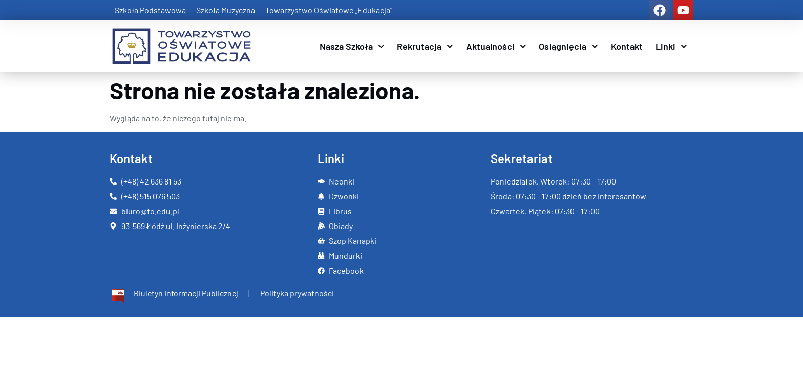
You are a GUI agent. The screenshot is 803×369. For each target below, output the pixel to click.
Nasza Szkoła (352, 46)
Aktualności (496, 46)
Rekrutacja (425, 46)
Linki (671, 46)
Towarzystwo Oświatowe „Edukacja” (328, 10)
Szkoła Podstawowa (150, 10)
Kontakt (627, 46)
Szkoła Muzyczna (225, 10)
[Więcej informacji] (174, 296)
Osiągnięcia (568, 46)
